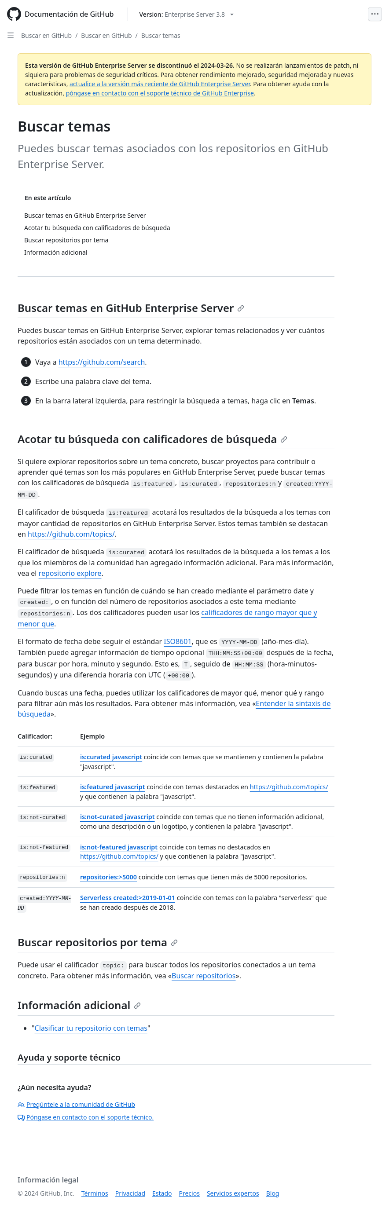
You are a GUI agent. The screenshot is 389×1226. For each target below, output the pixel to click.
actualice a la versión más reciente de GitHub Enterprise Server (160, 84)
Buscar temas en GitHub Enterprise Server (131, 307)
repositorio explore (70, 573)
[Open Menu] (375, 14)
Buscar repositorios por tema (98, 942)
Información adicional (79, 1005)
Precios (189, 1193)
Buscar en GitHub (46, 35)
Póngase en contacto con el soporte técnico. (86, 1117)
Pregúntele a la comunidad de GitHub (76, 1104)
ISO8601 (177, 641)
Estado (162, 1193)
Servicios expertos (233, 1193)
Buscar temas (160, 35)
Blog (272, 1193)
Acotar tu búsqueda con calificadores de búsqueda (152, 439)
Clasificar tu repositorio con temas (91, 1028)
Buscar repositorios (204, 976)
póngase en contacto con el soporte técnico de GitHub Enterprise (160, 93)
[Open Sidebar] (11, 35)
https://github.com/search (102, 362)
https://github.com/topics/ (71, 534)
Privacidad (130, 1193)
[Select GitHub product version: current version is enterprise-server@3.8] (186, 14)
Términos (94, 1193)
